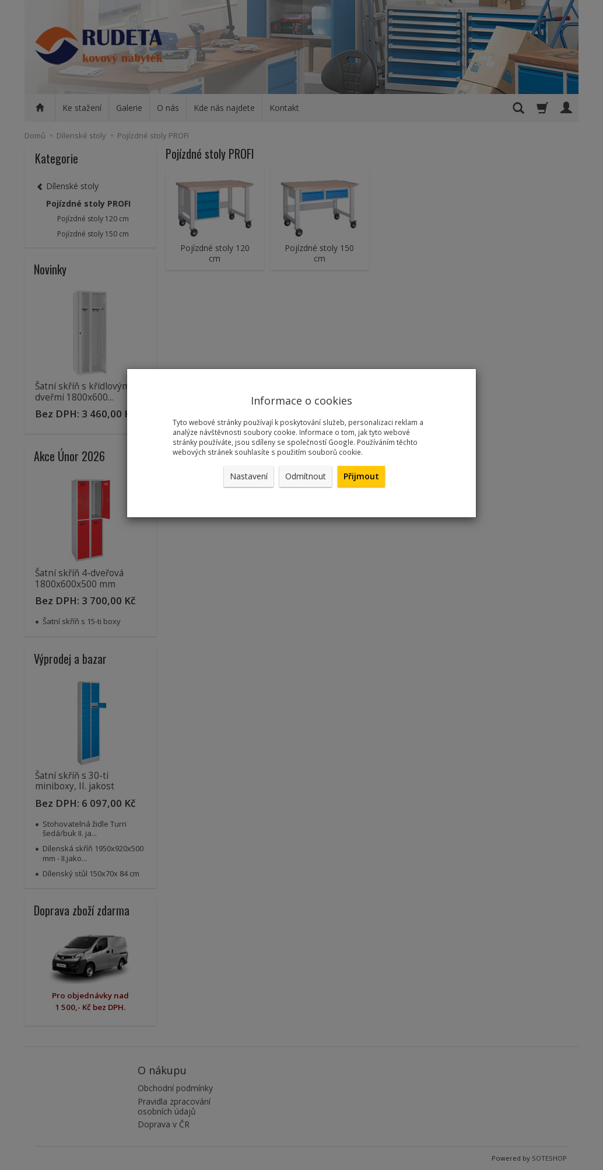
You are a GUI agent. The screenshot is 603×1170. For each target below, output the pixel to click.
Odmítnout (305, 476)
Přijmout (361, 476)
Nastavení (249, 476)
